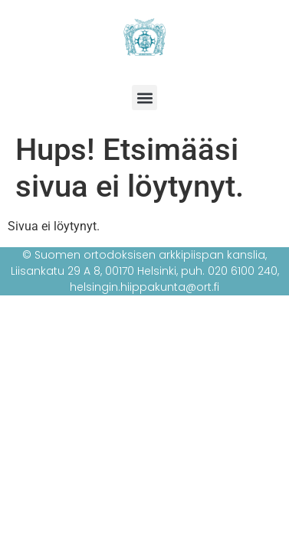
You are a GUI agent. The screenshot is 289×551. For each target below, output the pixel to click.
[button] (144, 97)
